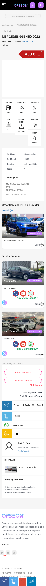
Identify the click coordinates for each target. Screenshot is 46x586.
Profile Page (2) (24, 451)
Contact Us (19, 572)
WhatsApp (20, 425)
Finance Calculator (23, 380)
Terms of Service (10, 576)
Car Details (8, 31)
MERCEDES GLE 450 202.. (27, 25)
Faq (30, 572)
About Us (6, 572)
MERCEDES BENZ (9, 339)
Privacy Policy (28, 576)
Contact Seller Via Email (28, 407)
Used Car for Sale (27, 467)
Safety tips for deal (13, 479)
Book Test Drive (23, 372)
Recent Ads (9, 459)
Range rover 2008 (10, 288)
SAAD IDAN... (25, 443)
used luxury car (7, 25)
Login (17, 433)
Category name (34, 233)
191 (9, 45)
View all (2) (7, 210)
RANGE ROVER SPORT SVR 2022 (14, 241)
